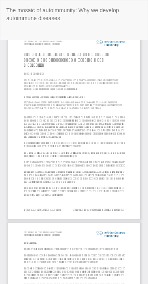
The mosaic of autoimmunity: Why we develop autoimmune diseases (62, 14)
